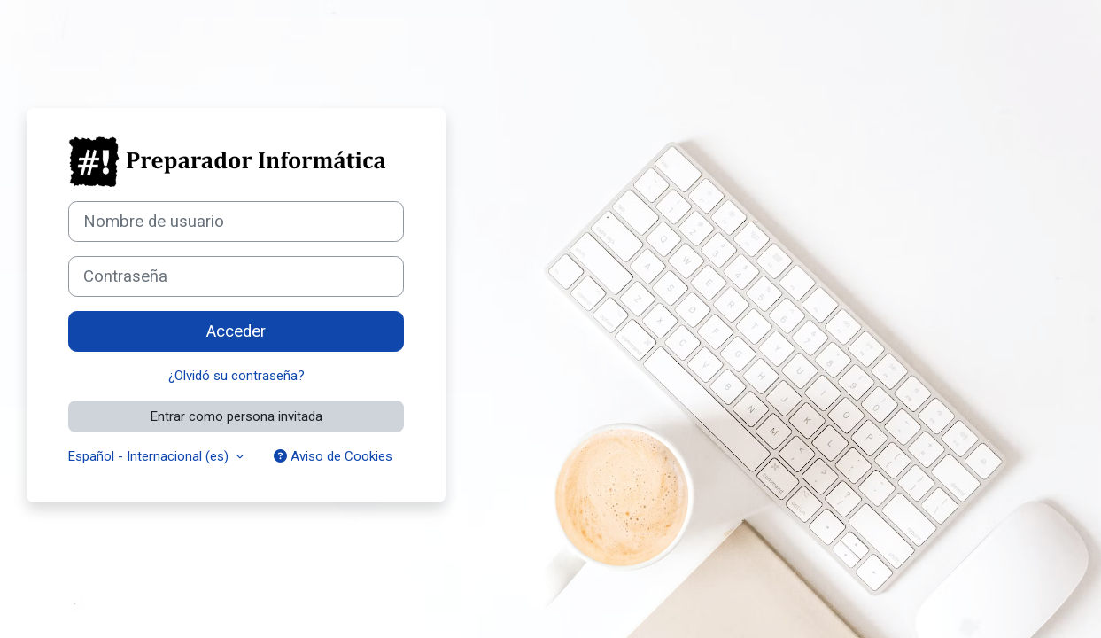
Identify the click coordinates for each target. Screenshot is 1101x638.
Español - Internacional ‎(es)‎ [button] (150, 456)
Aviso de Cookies (333, 456)
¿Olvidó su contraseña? (236, 376)
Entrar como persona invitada (236, 416)
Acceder (236, 331)
